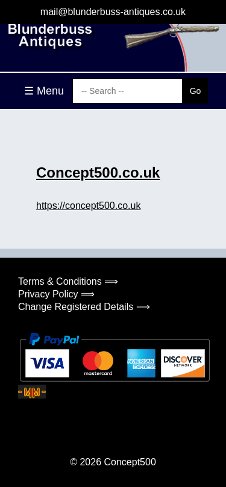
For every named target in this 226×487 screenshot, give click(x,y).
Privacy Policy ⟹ (56, 294)
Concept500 (129, 462)
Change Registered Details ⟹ (84, 307)
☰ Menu (44, 91)
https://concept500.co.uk (88, 205)
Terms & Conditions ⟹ (68, 281)
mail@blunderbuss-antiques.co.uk (113, 12)
